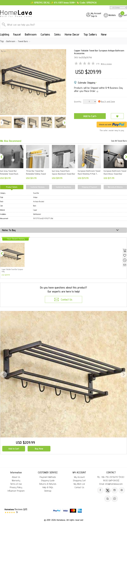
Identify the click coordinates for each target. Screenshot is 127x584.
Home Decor (72, 34)
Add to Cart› (90, 116)
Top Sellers (90, 34)
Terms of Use (16, 483)
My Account (79, 477)
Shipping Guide (47, 480)
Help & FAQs (47, 487)
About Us (16, 477)
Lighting (4, 34)
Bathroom (31, 34)
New (104, 34)
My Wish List (79, 483)
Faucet (17, 34)
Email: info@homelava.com (111, 483)
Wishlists (112, 15)
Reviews (18, 509)
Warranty (16, 480)
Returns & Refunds (47, 483)
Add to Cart (13, 448)
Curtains (45, 34)
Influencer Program (16, 490)
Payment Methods (48, 477)
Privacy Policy (16, 487)
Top (2, 41)
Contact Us (79, 487)
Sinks (57, 34)
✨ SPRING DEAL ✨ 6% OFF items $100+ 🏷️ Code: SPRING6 (63, 2)
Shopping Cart (79, 480)
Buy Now (39, 448)
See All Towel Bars (119, 141)
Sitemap (47, 490)
